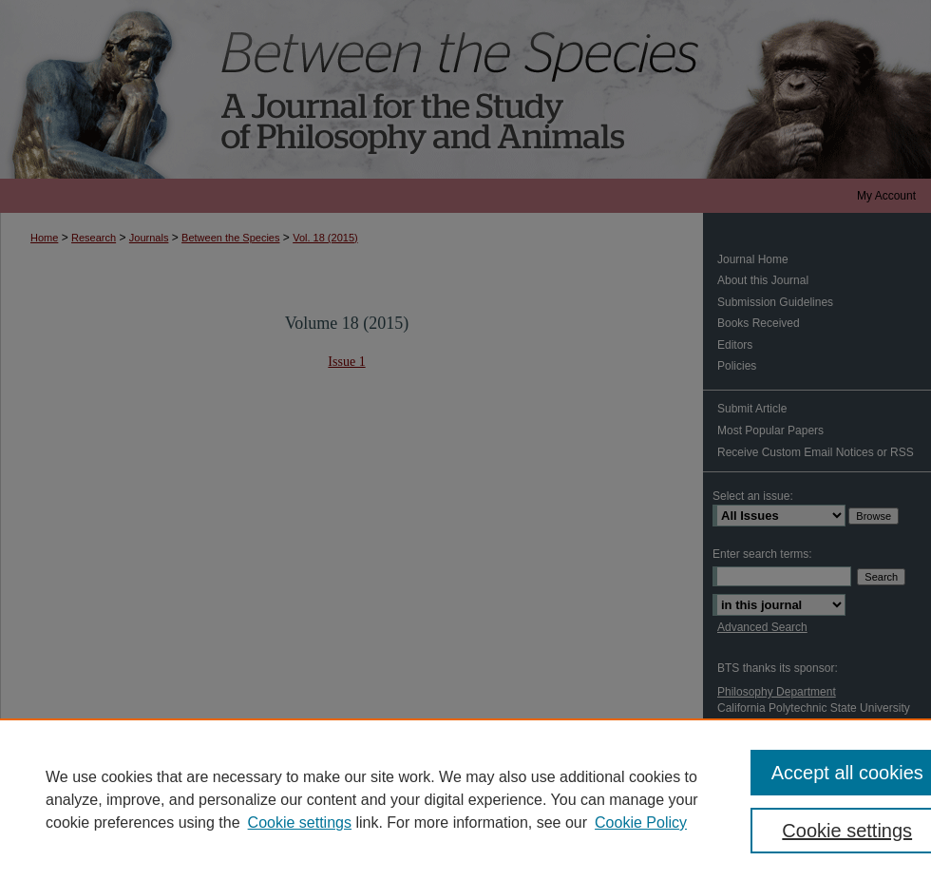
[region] (465, 799)
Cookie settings (300, 822)
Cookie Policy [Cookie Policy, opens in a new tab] (641, 822)
